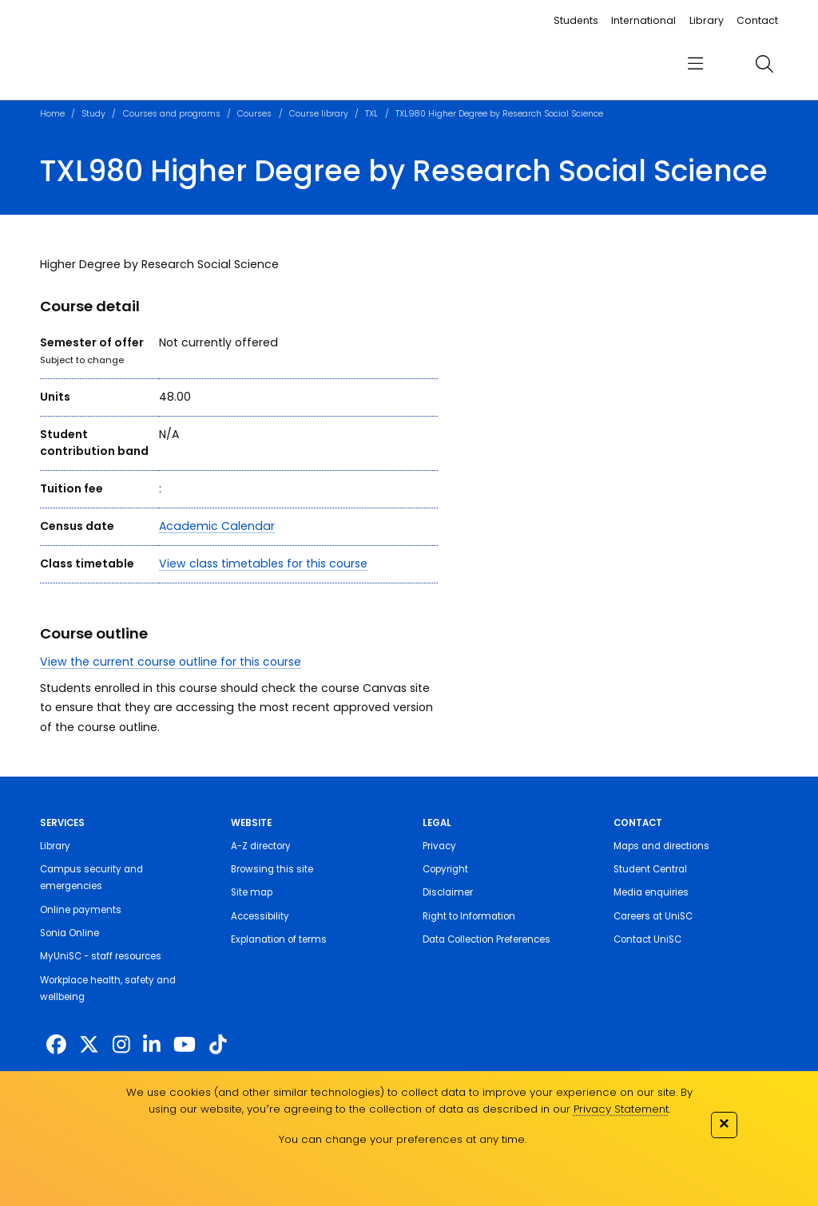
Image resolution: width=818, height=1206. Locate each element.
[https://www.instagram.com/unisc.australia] (121, 1045)
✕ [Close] (723, 1123)
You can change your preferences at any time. (402, 1139)
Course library (318, 114)
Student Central (650, 869)
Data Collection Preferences (486, 939)
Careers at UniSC (653, 916)
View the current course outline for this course (170, 662)
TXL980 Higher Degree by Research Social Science (499, 114)
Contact (757, 20)
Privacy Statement (621, 1109)
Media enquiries (651, 892)
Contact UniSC (647, 939)
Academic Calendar (217, 526)
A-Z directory (261, 846)
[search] (764, 64)
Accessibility (260, 916)
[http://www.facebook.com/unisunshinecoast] (56, 1045)
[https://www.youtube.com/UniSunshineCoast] (184, 1045)
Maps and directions (661, 846)
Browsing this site (272, 869)
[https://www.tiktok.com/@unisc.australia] (218, 1045)
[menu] (695, 64)
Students (576, 20)
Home (52, 114)
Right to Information (469, 916)
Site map (251, 892)
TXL (371, 114)
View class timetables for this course (263, 563)
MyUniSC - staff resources (100, 956)
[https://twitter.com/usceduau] (89, 1045)
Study (93, 114)
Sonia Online (69, 933)
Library (706, 20)
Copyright (445, 869)
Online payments (80, 910)
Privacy (439, 846)
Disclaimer (448, 892)
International (643, 20)
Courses (254, 114)
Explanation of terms (279, 939)
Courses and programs (171, 114)
